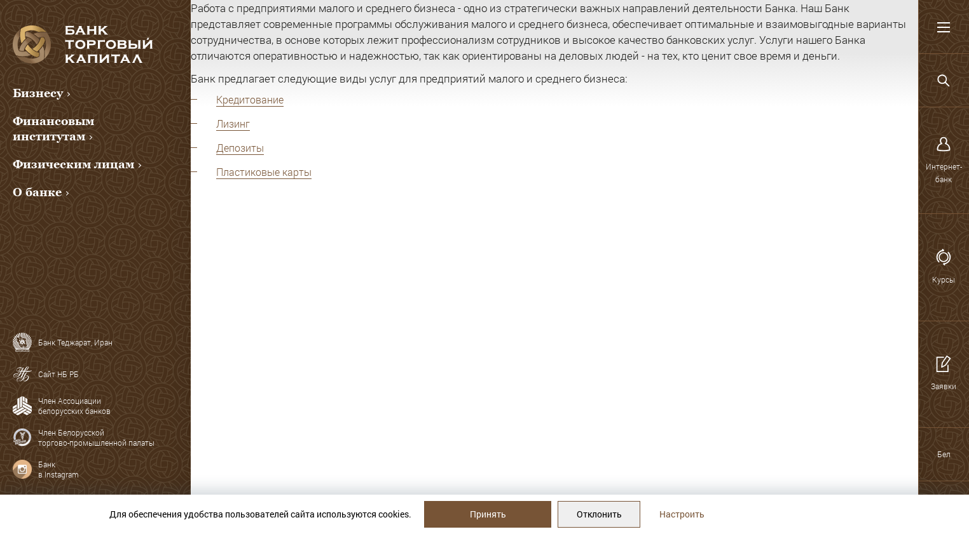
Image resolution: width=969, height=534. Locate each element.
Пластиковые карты (264, 171)
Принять (488, 514)
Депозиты (240, 147)
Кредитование (250, 99)
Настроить (681, 514)
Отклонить (599, 514)
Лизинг (233, 123)
